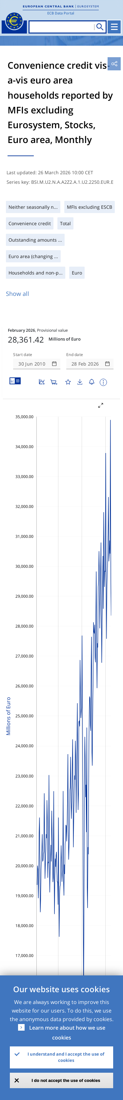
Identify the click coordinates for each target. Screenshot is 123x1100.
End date (74, 354)
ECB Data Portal (60, 13)
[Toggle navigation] (114, 27)
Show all (17, 294)
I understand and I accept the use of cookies (66, 1057)
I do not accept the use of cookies (66, 1080)
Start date (22, 354)
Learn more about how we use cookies (67, 1032)
